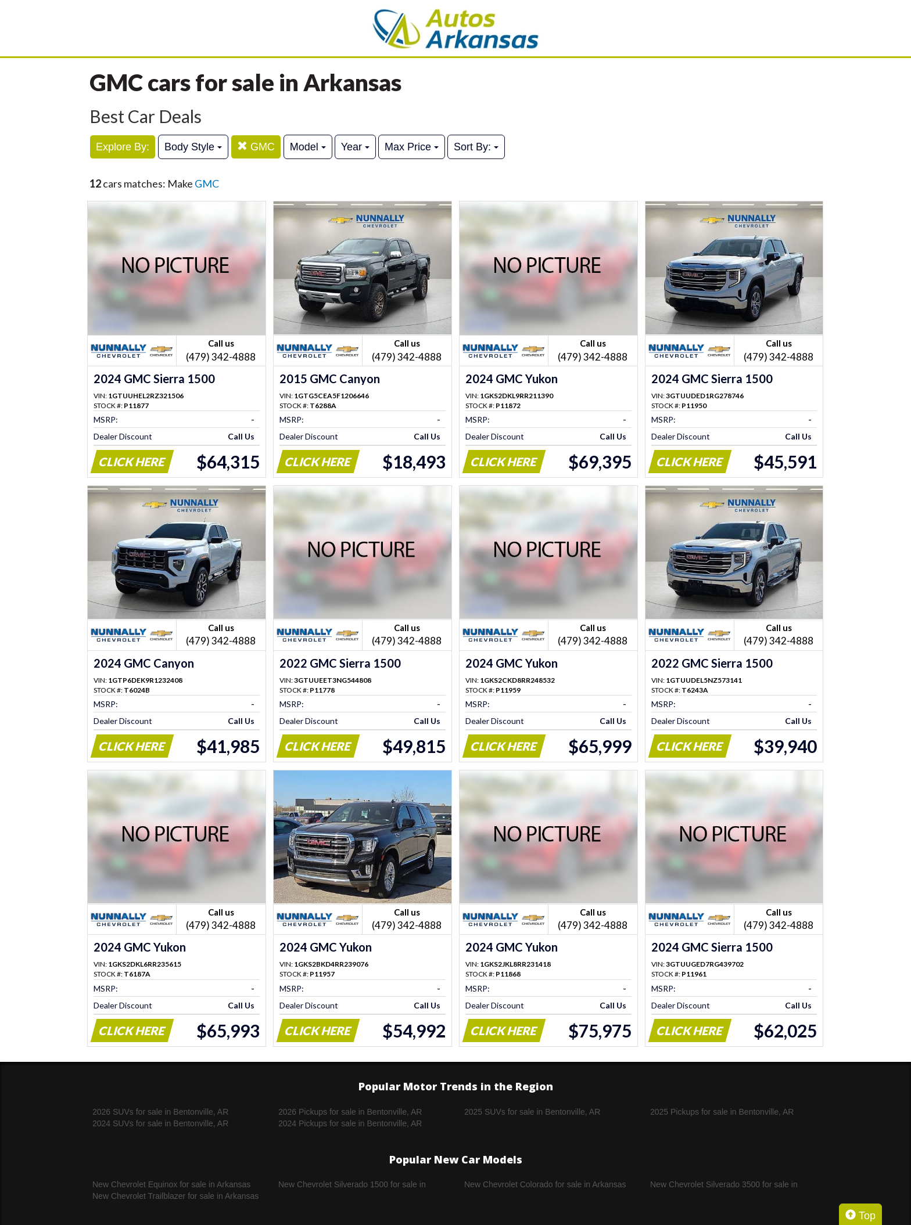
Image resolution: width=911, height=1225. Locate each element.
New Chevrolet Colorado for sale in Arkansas (545, 1184)
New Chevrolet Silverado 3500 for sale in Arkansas (724, 1185)
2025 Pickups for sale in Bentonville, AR (722, 1111)
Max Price (412, 147)
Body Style (193, 147)
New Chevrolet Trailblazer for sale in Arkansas (175, 1196)
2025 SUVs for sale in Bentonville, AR (532, 1111)
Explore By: (122, 147)
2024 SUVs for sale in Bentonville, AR (160, 1123)
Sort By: (476, 147)
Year (355, 147)
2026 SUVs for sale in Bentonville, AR (160, 1111)
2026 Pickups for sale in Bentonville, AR (350, 1111)
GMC (256, 146)
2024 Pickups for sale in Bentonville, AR (350, 1123)
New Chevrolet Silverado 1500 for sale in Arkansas (352, 1185)
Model (308, 147)
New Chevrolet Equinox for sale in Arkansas (171, 1184)
